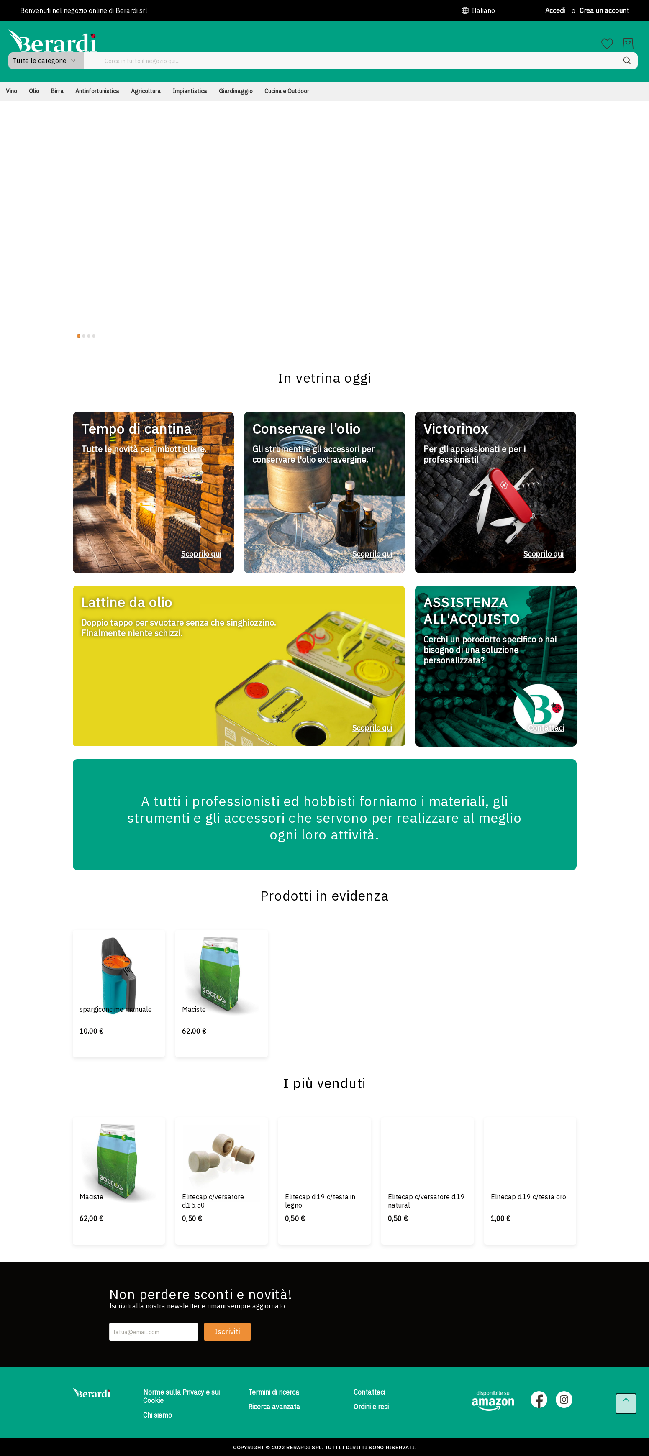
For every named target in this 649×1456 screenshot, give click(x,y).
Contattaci (369, 1391)
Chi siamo (157, 1414)
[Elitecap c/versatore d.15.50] (221, 1146)
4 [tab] (93, 319)
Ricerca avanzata (274, 1405)
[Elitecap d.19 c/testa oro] (530, 1146)
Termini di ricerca (273, 1391)
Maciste (194, 1007)
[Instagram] (564, 1398)
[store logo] (52, 40)
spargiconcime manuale (116, 1007)
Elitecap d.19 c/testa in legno (320, 1198)
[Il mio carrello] (628, 44)
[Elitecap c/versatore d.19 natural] (427, 1146)
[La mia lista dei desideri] (607, 44)
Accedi (555, 10)
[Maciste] (221, 959)
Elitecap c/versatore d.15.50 (213, 1198)
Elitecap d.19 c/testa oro (528, 1194)
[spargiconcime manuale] (119, 959)
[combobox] (414, 44)
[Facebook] (539, 1398)
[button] (478, 10)
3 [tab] (88, 319)
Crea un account (604, 10)
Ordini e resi (371, 1405)
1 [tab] (78, 319)
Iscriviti (227, 1331)
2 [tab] (83, 319)
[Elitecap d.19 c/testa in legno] (324, 1146)
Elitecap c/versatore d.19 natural (426, 1198)
